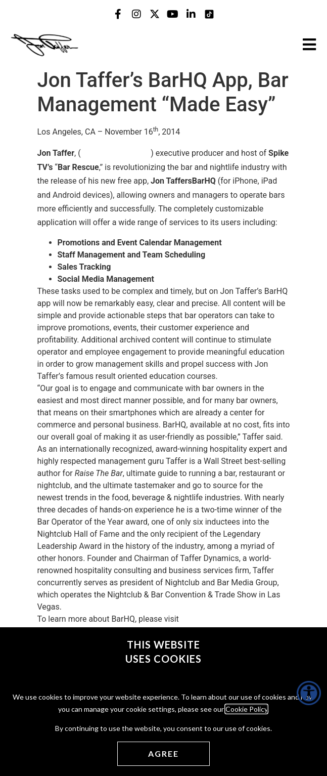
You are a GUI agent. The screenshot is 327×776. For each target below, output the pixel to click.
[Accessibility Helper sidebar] (309, 693)
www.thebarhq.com (116, 153)
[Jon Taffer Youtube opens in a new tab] (173, 14)
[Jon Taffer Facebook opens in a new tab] (118, 14)
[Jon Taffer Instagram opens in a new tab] (136, 14)
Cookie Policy (246, 709)
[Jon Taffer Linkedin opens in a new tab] (191, 14)
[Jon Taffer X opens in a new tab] (155, 14)
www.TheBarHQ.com (218, 619)
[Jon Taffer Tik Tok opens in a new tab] (209, 14)
